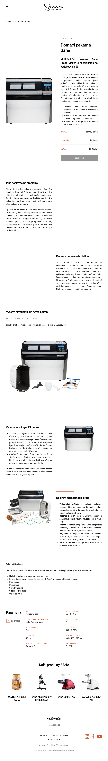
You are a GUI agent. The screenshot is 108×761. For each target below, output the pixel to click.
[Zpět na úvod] (54, 7)
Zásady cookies (62, 745)
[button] (7, 7)
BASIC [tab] (8, 318)
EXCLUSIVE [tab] (32, 318)
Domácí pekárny (67, 38)
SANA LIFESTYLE (60, 736)
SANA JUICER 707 (66, 697)
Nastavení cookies (46, 745)
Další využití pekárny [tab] (14, 564)
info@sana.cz (54, 725)
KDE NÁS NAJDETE (54, 740)
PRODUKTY (45, 736)
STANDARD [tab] (19, 318)
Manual (15, 620)
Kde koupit (79, 158)
